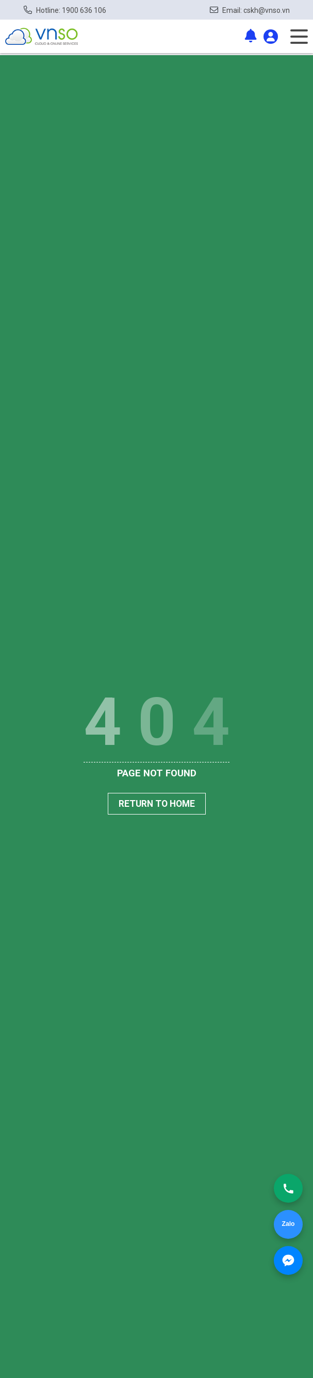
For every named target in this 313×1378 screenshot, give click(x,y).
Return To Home (157, 804)
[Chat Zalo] (288, 1224)
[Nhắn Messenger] (288, 1260)
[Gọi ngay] (288, 1188)
